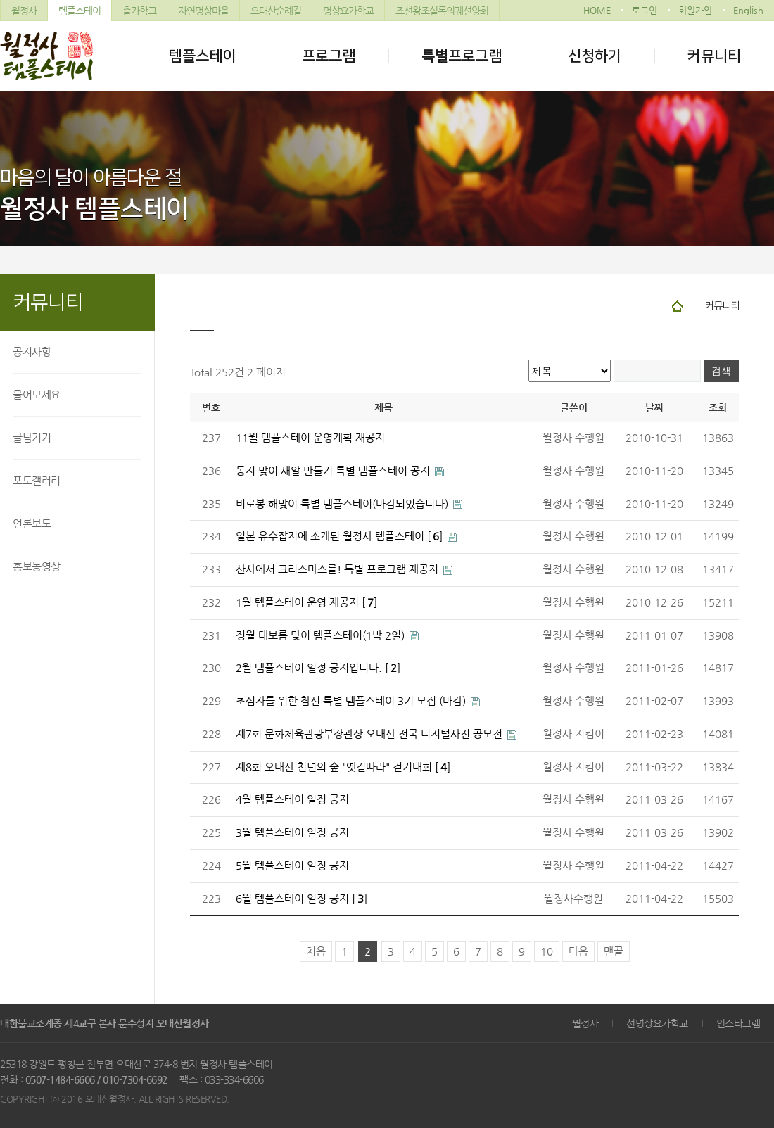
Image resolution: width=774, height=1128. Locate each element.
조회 (718, 407)
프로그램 (328, 56)
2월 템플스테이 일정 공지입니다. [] (318, 667)
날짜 (654, 407)
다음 (578, 951)
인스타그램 (738, 1023)
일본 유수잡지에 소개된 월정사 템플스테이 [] (340, 536)
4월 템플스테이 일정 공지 (292, 799)
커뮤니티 (714, 56)
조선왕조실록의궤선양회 (441, 10)
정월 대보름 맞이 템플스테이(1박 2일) (321, 635)
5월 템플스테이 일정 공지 (292, 865)
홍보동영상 (37, 566)
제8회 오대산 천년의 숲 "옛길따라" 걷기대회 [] (343, 767)
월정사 (24, 10)
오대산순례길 (275, 10)
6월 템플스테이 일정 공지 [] (301, 898)
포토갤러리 (37, 480)
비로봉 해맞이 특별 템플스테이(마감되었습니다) (343, 503)
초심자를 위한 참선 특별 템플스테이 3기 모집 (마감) (352, 700)
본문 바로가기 (0, 0)
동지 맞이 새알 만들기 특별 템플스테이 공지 (334, 470)
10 (546, 951)
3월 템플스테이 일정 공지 (292, 832)
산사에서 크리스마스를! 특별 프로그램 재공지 (338, 569)
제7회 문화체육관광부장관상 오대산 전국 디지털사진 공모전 (370, 734)
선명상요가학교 (657, 1023)
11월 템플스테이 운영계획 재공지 (310, 437)
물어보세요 (37, 394)
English (748, 10)
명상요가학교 (348, 10)
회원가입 (695, 10)
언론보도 (32, 523)
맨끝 (613, 951)
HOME (597, 10)
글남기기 (32, 437)
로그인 (644, 10)
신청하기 (594, 56)
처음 (316, 951)
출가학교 (139, 10)
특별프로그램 (461, 56)
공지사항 (32, 351)
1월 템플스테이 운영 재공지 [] (306, 602)
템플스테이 (79, 10)
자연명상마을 (203, 10)
